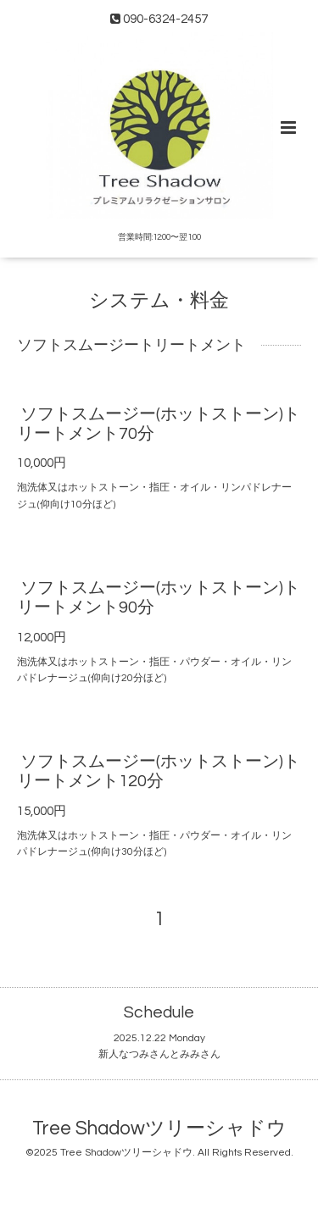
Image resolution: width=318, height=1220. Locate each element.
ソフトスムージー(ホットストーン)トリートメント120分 (158, 771)
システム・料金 (159, 300)
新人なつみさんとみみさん (159, 1054)
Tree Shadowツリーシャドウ (159, 1129)
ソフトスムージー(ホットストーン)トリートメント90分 (158, 598)
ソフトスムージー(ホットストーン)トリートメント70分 (158, 424)
